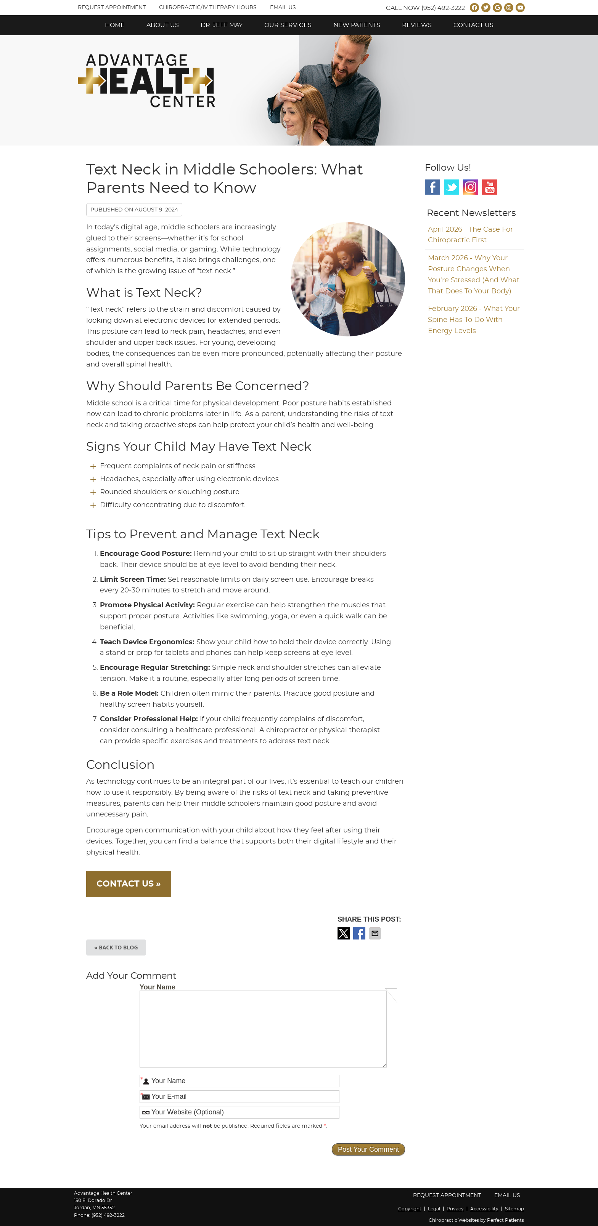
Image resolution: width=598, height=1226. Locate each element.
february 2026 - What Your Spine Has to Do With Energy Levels (474, 320)
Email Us (283, 7)
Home (115, 25)
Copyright (409, 1209)
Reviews (417, 25)
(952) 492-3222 (443, 8)
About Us (162, 25)
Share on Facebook (360, 933)
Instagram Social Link (470, 187)
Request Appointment (112, 7)
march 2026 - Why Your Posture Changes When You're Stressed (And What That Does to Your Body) (473, 274)
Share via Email (376, 933)
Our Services (288, 25)
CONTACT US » (128, 884)
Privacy (455, 1209)
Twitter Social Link (451, 187)
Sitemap (514, 1209)
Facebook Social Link (432, 187)
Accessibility (484, 1209)
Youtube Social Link (489, 187)
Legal (434, 1209)
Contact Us (473, 25)
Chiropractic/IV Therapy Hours (208, 7)
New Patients (356, 25)
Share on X (344, 933)
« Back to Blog (116, 947)
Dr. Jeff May (222, 25)
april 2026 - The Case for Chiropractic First (470, 235)
